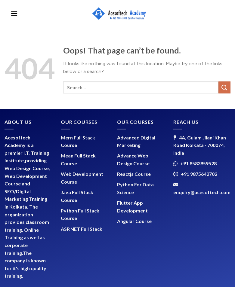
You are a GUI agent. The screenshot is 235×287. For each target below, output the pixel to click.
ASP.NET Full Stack (81, 229)
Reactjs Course (134, 174)
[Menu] (14, 13)
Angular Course (134, 221)
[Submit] (224, 87)
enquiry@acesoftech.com (201, 192)
